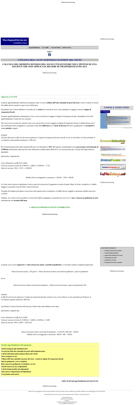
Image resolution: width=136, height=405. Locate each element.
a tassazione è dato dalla (34, 126)
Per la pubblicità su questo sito (66, 403)
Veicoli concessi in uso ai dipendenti (14, 367)
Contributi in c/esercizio (110, 260)
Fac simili (45, 47)
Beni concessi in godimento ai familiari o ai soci (18, 364)
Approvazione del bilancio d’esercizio (113, 255)
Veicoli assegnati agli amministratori (14, 349)
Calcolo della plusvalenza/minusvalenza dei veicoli (19, 354)
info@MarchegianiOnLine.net (69, 402)
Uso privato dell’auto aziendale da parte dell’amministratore (23, 351)
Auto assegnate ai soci (9, 356)
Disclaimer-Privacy (67, 397)
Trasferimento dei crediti (110, 257)
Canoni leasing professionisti (111, 253)
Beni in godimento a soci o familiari (14, 361)
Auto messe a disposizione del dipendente (16, 372)
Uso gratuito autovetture (10, 374)
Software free (66, 47)
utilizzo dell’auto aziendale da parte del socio (63, 103)
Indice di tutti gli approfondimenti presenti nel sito (80, 381)
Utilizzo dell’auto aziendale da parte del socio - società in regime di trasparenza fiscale (32, 359)
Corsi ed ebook (55, 47)
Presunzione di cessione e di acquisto (113, 262)
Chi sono (67, 400)
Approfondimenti (34, 47)
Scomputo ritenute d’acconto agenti (113, 250)
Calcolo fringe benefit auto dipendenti (15, 369)
